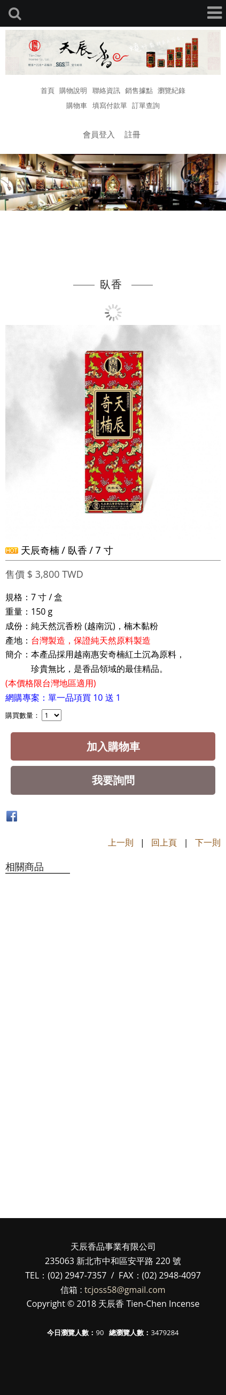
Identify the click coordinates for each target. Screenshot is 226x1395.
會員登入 (99, 134)
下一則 (208, 842)
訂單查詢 (146, 105)
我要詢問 (113, 780)
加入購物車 (113, 746)
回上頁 (164, 842)
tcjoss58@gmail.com (125, 1290)
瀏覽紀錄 (171, 90)
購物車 (76, 105)
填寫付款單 (109, 105)
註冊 (132, 134)
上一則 (121, 842)
